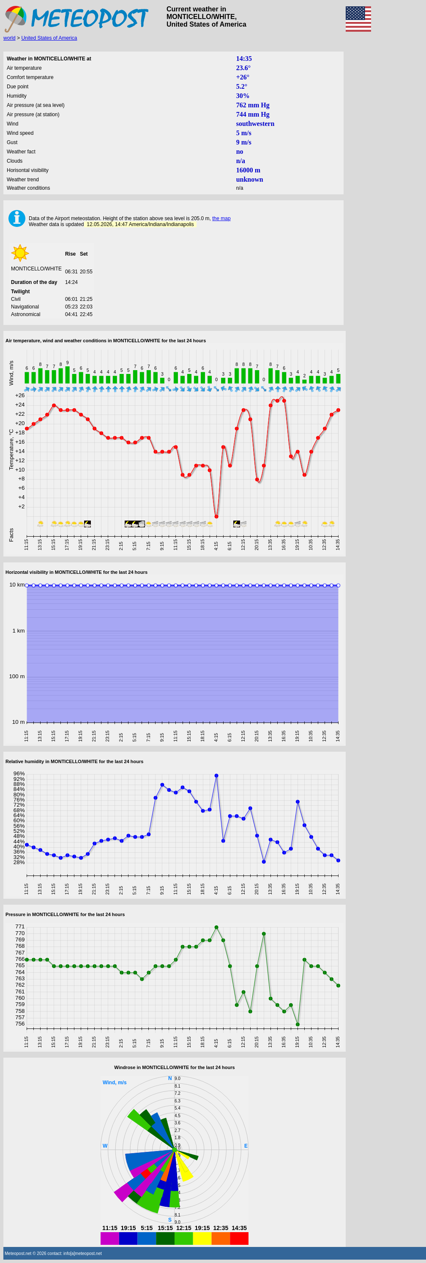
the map (221, 218)
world (9, 38)
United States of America (49, 38)
